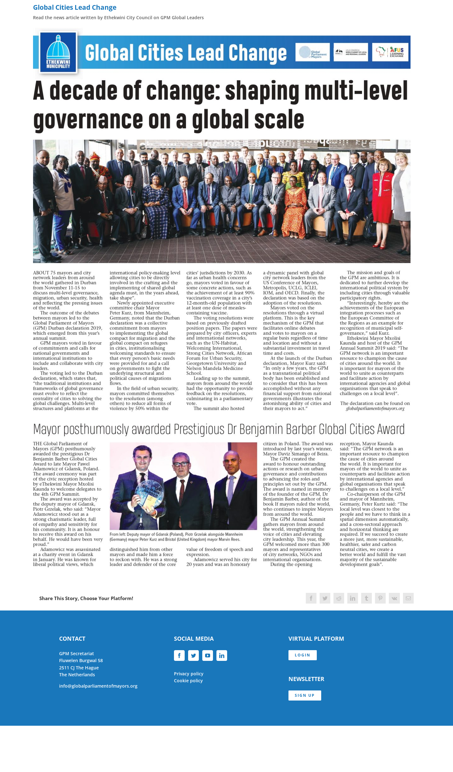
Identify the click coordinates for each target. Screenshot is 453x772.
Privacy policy (189, 674)
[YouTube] (207, 655)
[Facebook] (179, 655)
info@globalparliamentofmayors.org (98, 686)
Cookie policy (188, 681)
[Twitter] (193, 655)
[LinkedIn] (221, 655)
